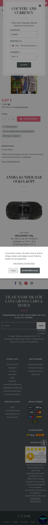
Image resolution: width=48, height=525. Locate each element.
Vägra (13, 270)
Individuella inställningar (24, 263)
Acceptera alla (30, 270)
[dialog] (24, 262)
